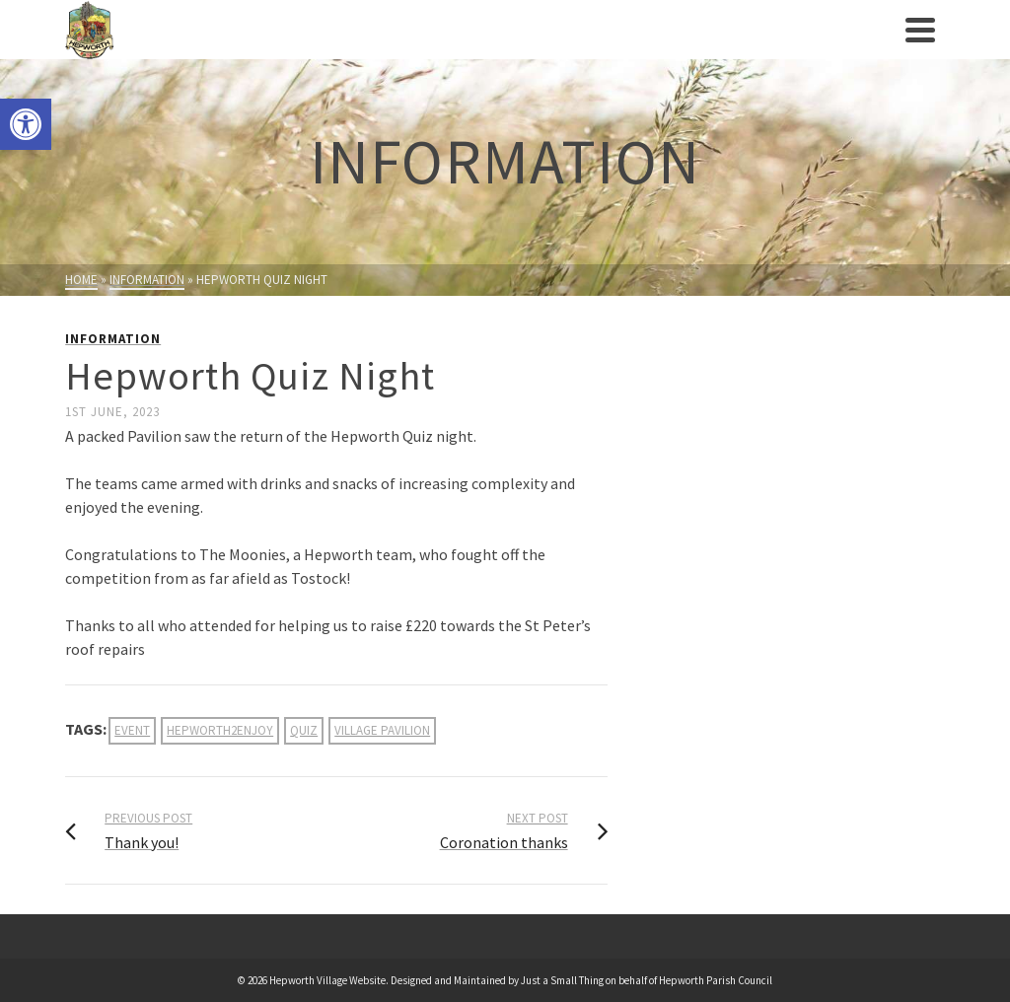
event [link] (132, 730)
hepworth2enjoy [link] (220, 730)
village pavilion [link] (382, 730)
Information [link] (113, 338)
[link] (25, 124)
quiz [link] (304, 730)
